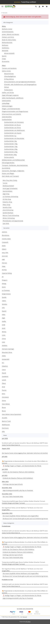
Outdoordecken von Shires (12, 127)
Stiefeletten (5, 48)
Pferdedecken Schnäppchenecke (13, 221)
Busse (4, 407)
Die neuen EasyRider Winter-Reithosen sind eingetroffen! (21, 516)
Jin (3, 276)
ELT (3, 363)
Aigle (3, 318)
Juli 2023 (4, 475)
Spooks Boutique (8, 213)
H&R (3, 259)
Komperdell (5, 359)
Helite (4, 356)
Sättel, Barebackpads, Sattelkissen (12, 98)
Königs (4, 283)
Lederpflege (5, 103)
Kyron (4, 287)
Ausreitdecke (6, 168)
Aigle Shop (6, 194)
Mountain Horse (7, 352)
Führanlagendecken (8, 163)
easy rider (5, 252)
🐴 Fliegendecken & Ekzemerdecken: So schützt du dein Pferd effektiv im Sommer (24, 462)
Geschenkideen (7, 191)
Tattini (4, 301)
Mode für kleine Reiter (9, 40)
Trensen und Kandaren (9, 68)
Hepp (3, 266)
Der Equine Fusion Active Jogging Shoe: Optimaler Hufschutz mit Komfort (25, 453)
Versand (25, 617)
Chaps (4, 59)
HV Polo (4, 270)
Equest (4, 311)
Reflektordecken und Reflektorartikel (13, 160)
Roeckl (4, 373)
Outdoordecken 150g (10, 146)
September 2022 (7, 513)
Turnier (5, 183)
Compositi (5, 242)
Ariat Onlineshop (8, 210)
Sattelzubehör (6, 100)
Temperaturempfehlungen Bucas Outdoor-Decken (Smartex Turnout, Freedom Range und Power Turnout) (23, 502)
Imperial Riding (7, 273)
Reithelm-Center (7, 29)
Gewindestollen (7, 117)
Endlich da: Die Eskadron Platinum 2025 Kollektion (18, 472)
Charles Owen (6, 239)
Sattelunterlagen (7, 106)
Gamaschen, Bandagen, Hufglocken (13, 171)
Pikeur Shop (6, 204)
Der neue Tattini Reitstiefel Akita (13, 496)
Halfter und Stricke (8, 92)
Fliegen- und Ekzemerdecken (11, 109)
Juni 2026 (5, 438)
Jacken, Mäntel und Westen (10, 34)
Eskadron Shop (7, 202)
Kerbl (3, 328)
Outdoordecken (7, 119)
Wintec (4, 332)
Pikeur (4, 383)
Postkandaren (8, 90)
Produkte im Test (7, 579)
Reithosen (5, 45)
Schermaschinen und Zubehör (11, 114)
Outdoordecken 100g (10, 144)
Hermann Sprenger (8, 349)
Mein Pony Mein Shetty (10, 180)
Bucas (4, 411)
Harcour (4, 263)
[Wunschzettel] (43, 6)
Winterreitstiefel (9, 53)
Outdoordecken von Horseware (14, 122)
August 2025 (6, 448)
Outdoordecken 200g (10, 149)
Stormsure (5, 428)
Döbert (4, 249)
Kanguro (4, 280)
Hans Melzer (6, 404)
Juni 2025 (5, 469)
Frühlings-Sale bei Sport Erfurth (13, 484)
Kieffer (4, 321)
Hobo (3, 314)
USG (3, 307)
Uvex (3, 342)
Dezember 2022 (7, 488)
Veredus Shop (7, 207)
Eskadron (5, 366)
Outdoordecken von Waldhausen (14, 130)
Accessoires (5, 61)
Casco (4, 369)
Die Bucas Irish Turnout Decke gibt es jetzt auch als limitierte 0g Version (25, 518)
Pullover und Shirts (8, 37)
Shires (4, 400)
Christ (4, 338)
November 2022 (7, 494)
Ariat (3, 387)
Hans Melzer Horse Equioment (11, 414)
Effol (3, 431)
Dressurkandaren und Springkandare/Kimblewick (19, 82)
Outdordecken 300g (10, 154)
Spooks (4, 297)
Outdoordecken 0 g (10, 136)
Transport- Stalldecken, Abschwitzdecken (15, 165)
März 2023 (5, 481)
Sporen (4, 56)
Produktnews (6, 526)
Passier (4, 390)
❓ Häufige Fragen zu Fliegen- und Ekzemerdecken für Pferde (22, 466)
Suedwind (5, 376)
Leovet (4, 380)
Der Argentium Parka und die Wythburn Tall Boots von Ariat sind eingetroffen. (22, 509)
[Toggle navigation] (2, 5)
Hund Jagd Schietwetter (10, 188)
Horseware (5, 397)
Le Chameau (6, 290)
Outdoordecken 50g (10, 141)
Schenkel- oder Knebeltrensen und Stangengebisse (20, 84)
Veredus (4, 304)
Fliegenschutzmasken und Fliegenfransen (15, 111)
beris (3, 394)
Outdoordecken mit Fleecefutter (14, 138)
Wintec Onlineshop (9, 218)
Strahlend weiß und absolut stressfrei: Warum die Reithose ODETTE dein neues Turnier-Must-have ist (25, 444)
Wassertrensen (9, 74)
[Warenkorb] (47, 6)
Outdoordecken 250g (10, 152)
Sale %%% (6, 223)
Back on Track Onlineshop (11, 215)
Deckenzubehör (9, 157)
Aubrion (4, 232)
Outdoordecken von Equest (12, 133)
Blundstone (5, 235)
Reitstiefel (5, 50)
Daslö (3, 246)
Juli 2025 (4, 456)
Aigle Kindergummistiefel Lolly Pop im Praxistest (18, 490)
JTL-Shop (28, 621)
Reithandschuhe (7, 42)
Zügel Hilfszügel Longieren (10, 95)
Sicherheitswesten (7, 32)
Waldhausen (6, 424)
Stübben (4, 345)
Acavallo (4, 418)
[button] (36, 6)
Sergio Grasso (6, 294)
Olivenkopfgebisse (10, 76)
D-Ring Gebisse (9, 79)
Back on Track (6, 421)
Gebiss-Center (6, 71)
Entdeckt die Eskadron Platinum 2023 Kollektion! (18, 478)
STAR (3, 325)
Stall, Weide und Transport (10, 176)
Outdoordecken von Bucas (12, 125)
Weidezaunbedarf (8, 186)
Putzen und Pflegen (8, 173)
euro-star (5, 256)
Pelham (6, 87)
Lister (3, 335)
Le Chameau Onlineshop (10, 196)
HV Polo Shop (7, 199)
